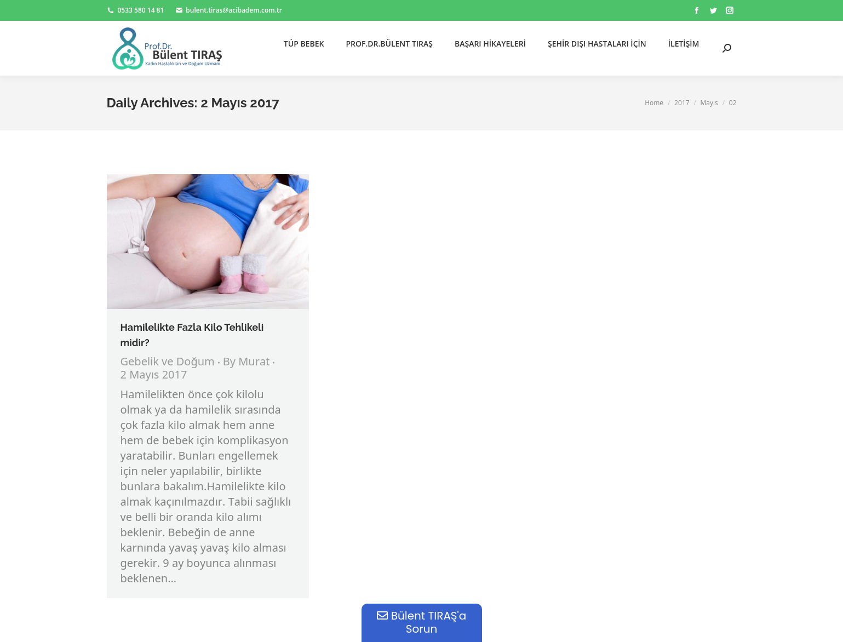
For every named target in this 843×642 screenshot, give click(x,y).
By (246, 362)
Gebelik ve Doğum (168, 362)
